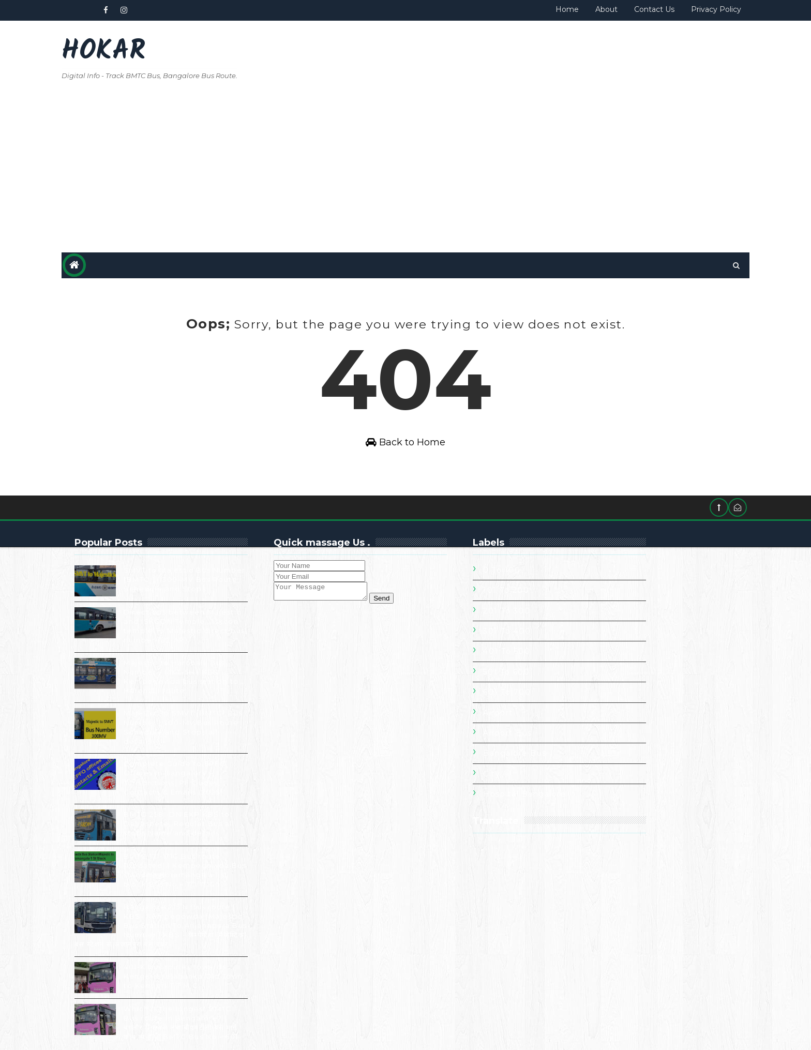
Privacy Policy (675, 9)
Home (525, 9)
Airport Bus (548, 718)
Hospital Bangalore (565, 779)
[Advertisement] (519, 109)
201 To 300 (547, 596)
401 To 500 (547, 637)
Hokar (145, 52)
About (565, 9)
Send (433, 587)
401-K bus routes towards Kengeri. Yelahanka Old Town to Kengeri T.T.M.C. (224, 961)
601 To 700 (548, 678)
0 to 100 (542, 555)
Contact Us (613, 9)
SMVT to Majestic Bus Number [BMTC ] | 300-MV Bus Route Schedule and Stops (226, 564)
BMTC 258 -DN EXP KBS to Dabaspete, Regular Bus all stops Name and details (220, 809)
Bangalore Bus (556, 739)
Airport (539, 698)
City (532, 759)
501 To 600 (547, 657)
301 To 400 (548, 616)
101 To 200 (547, 576)
